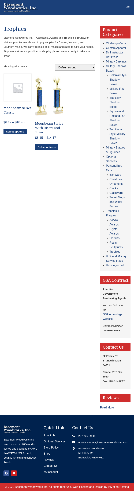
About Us (49, 435)
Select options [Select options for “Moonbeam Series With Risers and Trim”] (47, 147)
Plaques (115, 238)
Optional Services (54, 441)
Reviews (49, 459)
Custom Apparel (116, 47)
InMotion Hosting (118, 486)
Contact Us (50, 465)
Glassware (116, 192)
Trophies (115, 251)
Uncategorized (115, 265)
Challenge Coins (116, 43)
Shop (47, 453)
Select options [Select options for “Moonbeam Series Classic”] (15, 131)
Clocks (114, 188)
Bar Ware (115, 174)
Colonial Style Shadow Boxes (118, 80)
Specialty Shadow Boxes (115, 102)
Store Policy (51, 447)
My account (51, 471)
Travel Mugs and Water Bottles (117, 202)
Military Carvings (116, 61)
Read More (107, 407)
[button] (128, 7)
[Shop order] (75, 67)
